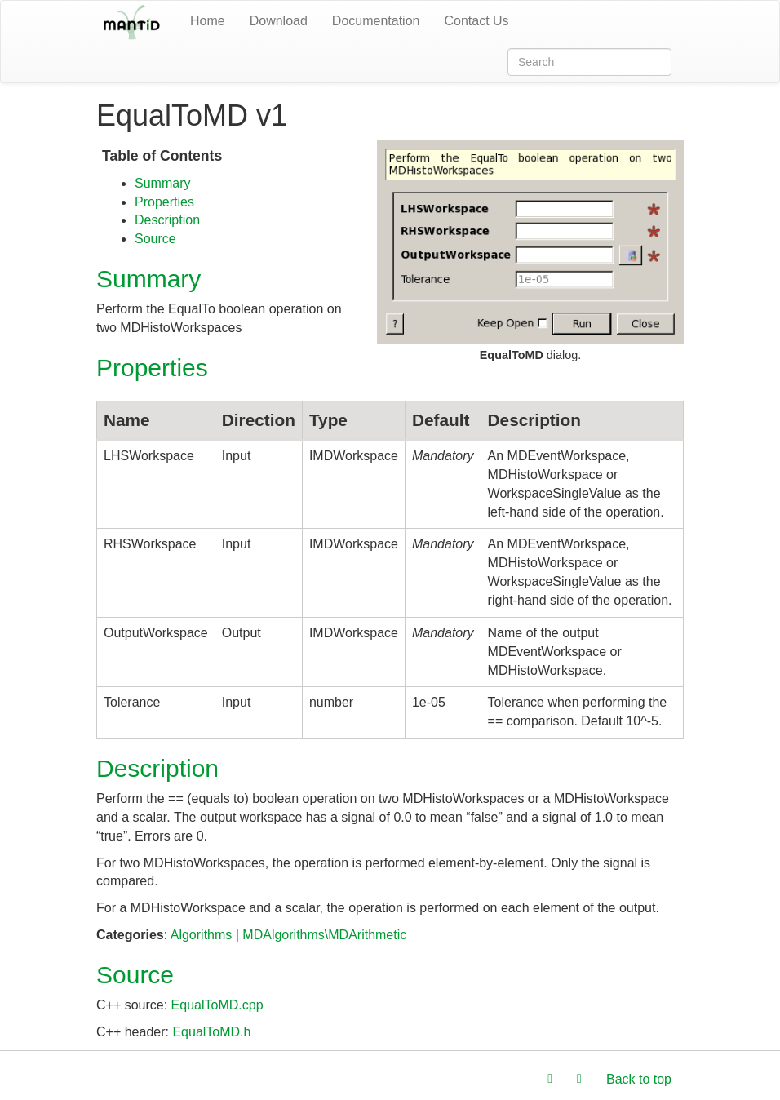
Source (155, 239)
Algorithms (202, 935)
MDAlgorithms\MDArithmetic (324, 935)
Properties (164, 202)
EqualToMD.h (211, 1032)
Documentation (376, 21)
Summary (162, 183)
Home (207, 21)
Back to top (638, 1079)
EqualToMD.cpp (217, 1005)
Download (279, 21)
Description (167, 220)
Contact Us (476, 21)
